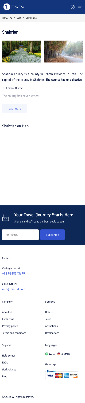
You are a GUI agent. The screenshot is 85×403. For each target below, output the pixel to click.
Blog (4, 376)
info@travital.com (13, 289)
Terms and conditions (14, 333)
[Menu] (80, 7)
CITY (19, 17)
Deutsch (63, 353)
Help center (8, 355)
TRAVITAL (7, 17)
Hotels (48, 312)
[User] (73, 7)
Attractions (51, 326)
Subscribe (52, 234)
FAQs (5, 362)
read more (14, 108)
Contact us (8, 319)
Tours (48, 319)
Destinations (52, 333)
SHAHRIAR (31, 17)
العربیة (50, 353)
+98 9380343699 (13, 273)
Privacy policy (10, 326)
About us (7, 312)
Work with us (9, 369)
